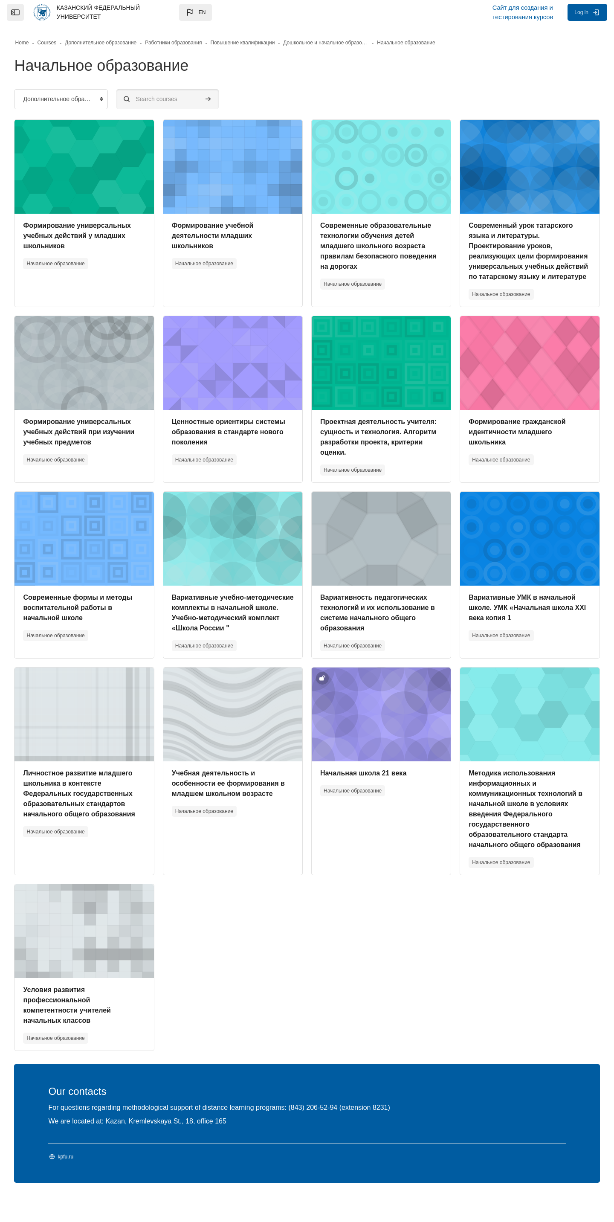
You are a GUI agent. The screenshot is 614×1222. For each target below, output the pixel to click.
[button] (195, 12)
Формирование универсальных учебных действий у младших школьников (97, 236)
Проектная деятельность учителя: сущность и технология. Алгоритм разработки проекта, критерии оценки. (371, 452)
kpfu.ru (85, 1187)
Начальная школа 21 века (363, 803)
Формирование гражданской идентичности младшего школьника (507, 442)
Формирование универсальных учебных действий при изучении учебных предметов (98, 442)
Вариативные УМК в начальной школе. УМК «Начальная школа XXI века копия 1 (512, 628)
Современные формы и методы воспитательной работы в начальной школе (97, 628)
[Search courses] (187, 99)
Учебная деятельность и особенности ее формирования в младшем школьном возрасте (235, 814)
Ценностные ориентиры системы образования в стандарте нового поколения (230, 442)
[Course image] (99, 167)
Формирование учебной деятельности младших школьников (223, 236)
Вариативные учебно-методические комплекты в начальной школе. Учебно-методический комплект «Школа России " (236, 638)
